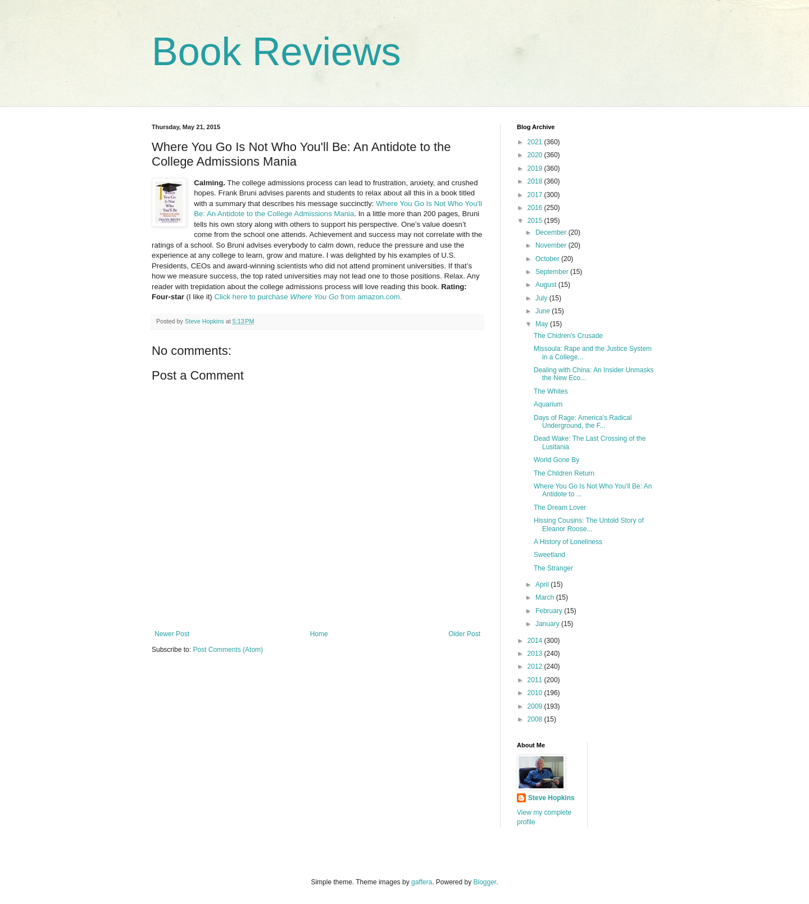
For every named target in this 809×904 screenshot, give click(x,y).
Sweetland (549, 555)
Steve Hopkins (551, 798)
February (549, 611)
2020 (536, 155)
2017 (536, 195)
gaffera (421, 882)
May (542, 324)
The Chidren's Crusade (568, 336)
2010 (536, 693)
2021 (536, 142)
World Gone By (556, 460)
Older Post (464, 634)
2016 (536, 208)
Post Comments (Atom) (228, 650)
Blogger (485, 882)
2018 (536, 181)
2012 (536, 666)
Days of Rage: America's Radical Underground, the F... (582, 422)
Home (319, 634)
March (545, 597)
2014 (536, 641)
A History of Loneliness (568, 542)
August (546, 285)
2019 (536, 168)
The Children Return (564, 473)
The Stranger (553, 568)
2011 (536, 680)
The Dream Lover (560, 508)
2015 (536, 221)
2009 (536, 706)
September (552, 272)
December (552, 232)
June (543, 311)
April (543, 584)
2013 (536, 654)
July (542, 298)
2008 (536, 719)
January (548, 624)
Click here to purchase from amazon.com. (308, 297)
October (548, 259)
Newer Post (171, 634)
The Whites (551, 391)
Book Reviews (276, 52)
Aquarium (548, 404)
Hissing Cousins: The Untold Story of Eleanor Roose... (589, 524)
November (552, 245)
